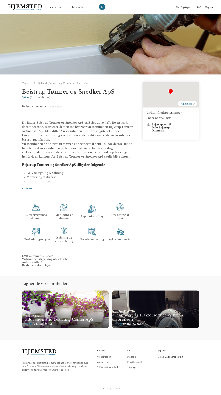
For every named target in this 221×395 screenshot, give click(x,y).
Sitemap (131, 367)
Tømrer (26, 83)
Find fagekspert (184, 7)
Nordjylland (40, 83)
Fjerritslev (83, 83)
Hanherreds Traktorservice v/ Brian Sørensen (149, 317)
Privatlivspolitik (134, 362)
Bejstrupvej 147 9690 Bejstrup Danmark (161, 127)
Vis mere (27, 188)
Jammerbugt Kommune (62, 83)
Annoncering (103, 362)
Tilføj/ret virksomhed (107, 367)
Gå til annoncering (174, 357)
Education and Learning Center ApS (59, 319)
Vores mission (104, 357)
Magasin (209, 7)
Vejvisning (187, 103)
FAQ (199, 7)
